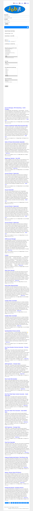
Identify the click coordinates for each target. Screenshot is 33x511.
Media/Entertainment (11, 48)
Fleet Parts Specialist (10, 442)
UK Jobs (21, 3)
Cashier (7, 255)
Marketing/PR (11, 49)
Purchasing (11, 54)
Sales (11, 56)
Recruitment (11, 53)
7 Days (11, 73)
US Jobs (16, 3)
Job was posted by (8, 78)
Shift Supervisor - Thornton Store (12, 363)
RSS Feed (16, 507)
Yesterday (11, 69)
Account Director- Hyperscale (12, 173)
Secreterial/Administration (11, 57)
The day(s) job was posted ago (10, 67)
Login (10, 507)
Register (13, 507)
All (11, 62)
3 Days (11, 71)
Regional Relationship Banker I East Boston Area (16, 457)
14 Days (11, 74)
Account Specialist (9, 189)
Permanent (11, 64)
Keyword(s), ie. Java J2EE (9, 35)
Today (11, 68)
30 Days (11, 75)
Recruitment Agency (11, 81)
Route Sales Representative (11, 285)
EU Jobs (27, 3)
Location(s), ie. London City (10, 43)
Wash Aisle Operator (10, 270)
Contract (11, 63)
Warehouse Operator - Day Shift (12, 158)
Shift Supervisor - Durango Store (12, 427)
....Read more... (7, 153)
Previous (6, 502)
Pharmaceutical (11, 51)
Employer (11, 80)
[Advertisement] (17, 99)
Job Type (6, 61)
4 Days (11, 72)
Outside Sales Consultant (11, 300)
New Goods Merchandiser (11, 379)
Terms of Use (6, 507)
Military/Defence (11, 50)
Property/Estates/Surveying (11, 52)
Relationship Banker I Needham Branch (14, 487)
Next (27, 502)
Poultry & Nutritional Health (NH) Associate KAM (16, 125)
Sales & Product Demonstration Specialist (15, 142)
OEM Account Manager (10, 239)
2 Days (11, 70)
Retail (11, 55)
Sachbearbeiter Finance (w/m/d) (12, 331)
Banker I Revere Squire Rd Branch (13, 472)
